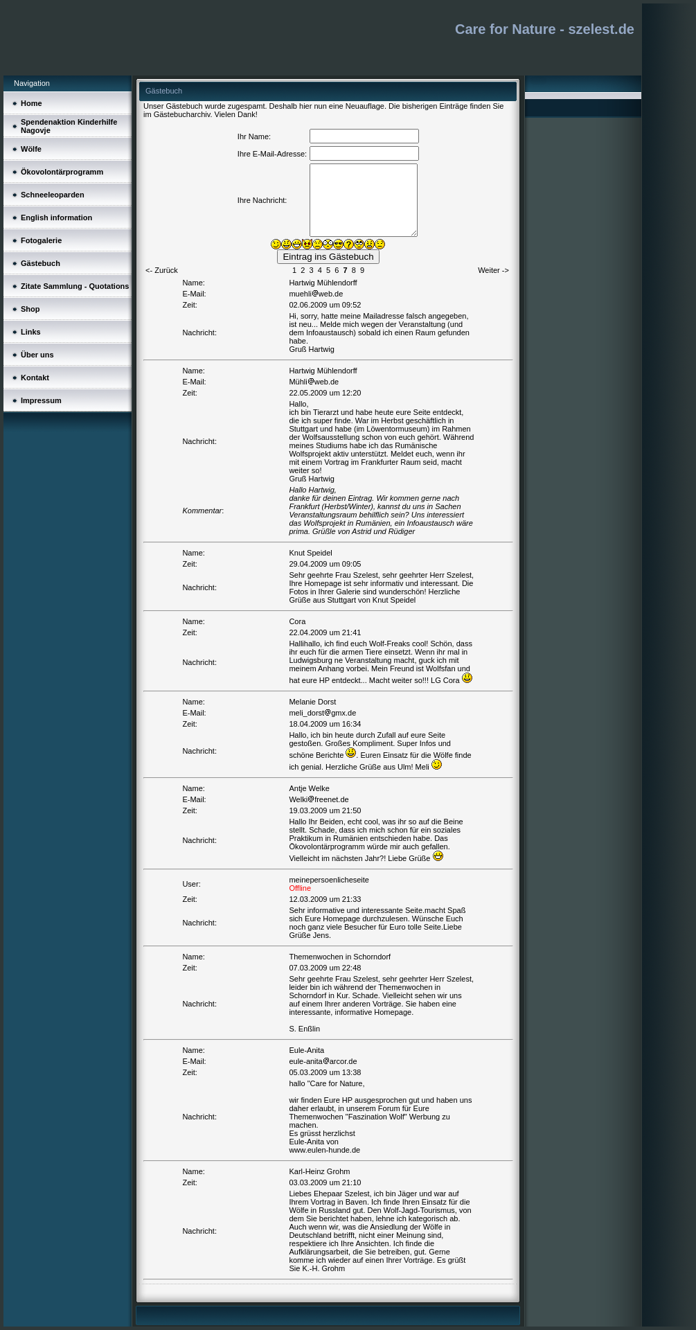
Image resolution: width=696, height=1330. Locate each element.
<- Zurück (161, 270)
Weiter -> (493, 270)
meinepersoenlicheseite (329, 880)
